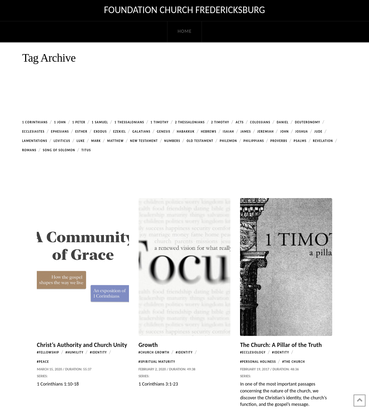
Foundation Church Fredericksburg (184, 10)
